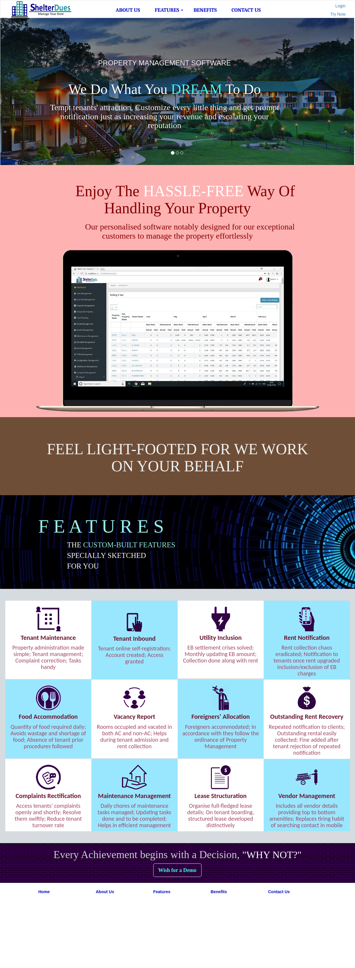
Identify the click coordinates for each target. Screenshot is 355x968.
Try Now (338, 14)
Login (340, 6)
